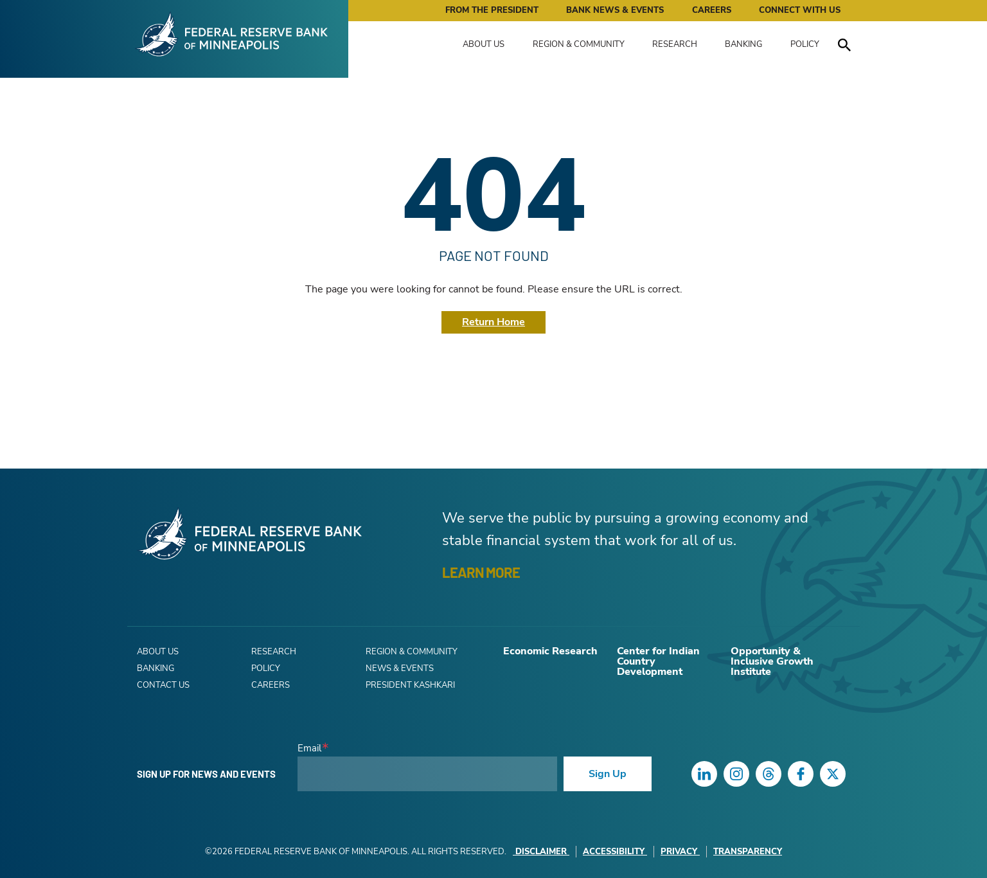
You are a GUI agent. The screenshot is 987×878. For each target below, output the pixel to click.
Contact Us (163, 685)
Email (309, 748)
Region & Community (579, 44)
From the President (491, 10)
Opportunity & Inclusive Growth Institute (772, 661)
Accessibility (615, 851)
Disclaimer (541, 851)
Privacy (680, 851)
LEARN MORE (481, 572)
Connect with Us (799, 10)
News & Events (400, 668)
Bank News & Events (615, 10)
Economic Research (550, 651)
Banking (743, 44)
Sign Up (608, 774)
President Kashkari (410, 685)
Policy (804, 44)
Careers (711, 10)
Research (674, 44)
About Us (483, 44)
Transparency (747, 851)
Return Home (493, 322)
